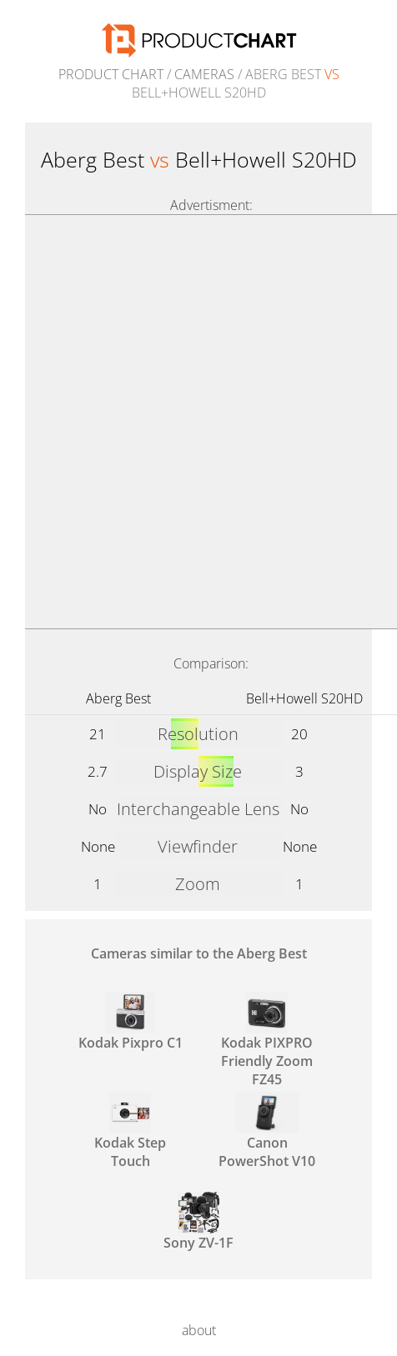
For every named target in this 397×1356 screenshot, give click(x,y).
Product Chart (110, 74)
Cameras (204, 74)
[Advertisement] (198, 421)
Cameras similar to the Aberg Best (199, 953)
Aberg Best (118, 698)
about (199, 1330)
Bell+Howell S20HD (304, 698)
